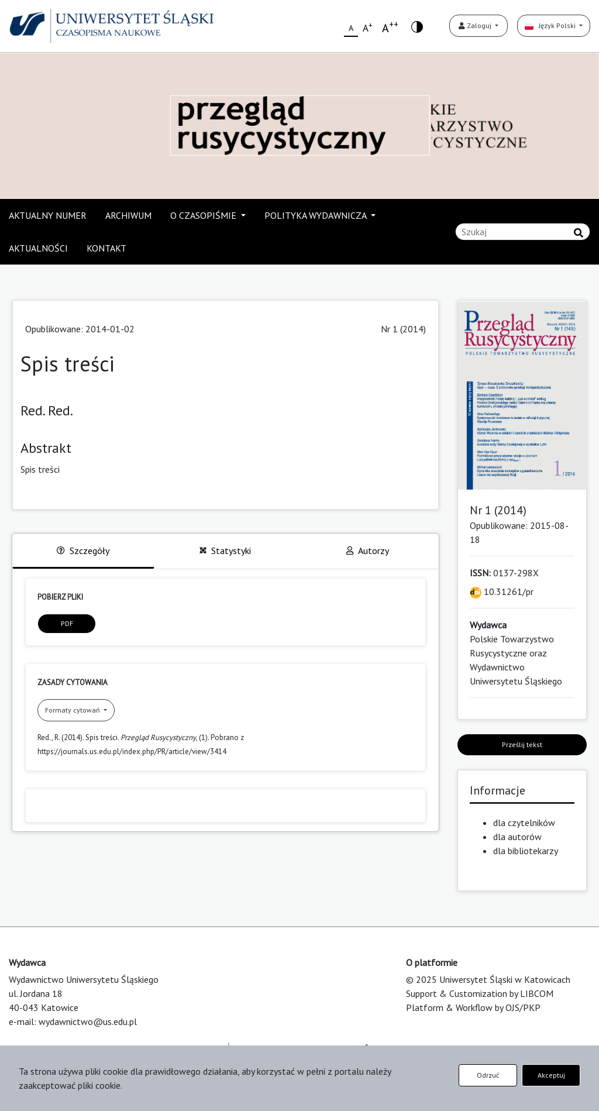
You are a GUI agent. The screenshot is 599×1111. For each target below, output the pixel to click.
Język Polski (551, 25)
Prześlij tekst (522, 744)
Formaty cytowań (73, 710)
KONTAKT (106, 248)
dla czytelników (524, 822)
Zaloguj (476, 25)
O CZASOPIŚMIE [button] (204, 215)
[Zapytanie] (523, 231)
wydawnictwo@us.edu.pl (88, 1021)
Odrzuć (488, 1075)
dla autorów (517, 836)
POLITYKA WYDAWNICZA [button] (316, 215)
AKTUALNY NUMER (48, 215)
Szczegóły (83, 550)
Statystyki (225, 550)
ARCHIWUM (128, 215)
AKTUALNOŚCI (38, 248)
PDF (67, 623)
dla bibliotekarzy (525, 851)
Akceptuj (551, 1075)
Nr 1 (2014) (403, 329)
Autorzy (367, 550)
